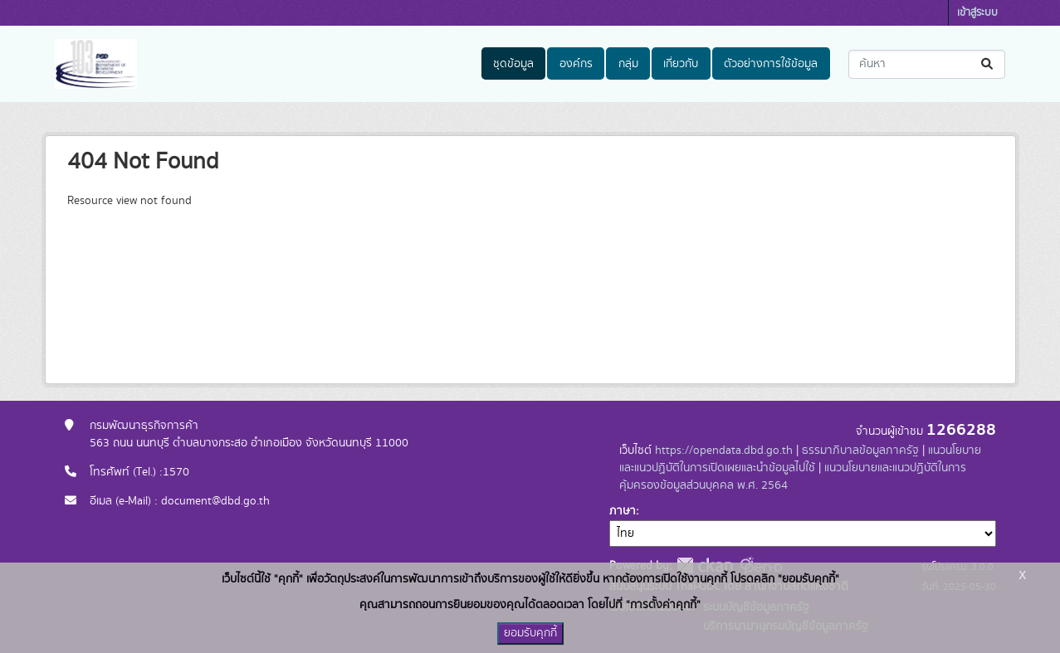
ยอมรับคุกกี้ (530, 633)
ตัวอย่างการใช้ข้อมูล (771, 64)
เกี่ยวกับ (680, 64)
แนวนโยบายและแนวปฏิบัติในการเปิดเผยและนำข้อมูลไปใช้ (800, 459)
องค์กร (576, 64)
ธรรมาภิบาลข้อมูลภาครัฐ (860, 450)
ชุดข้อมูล (513, 64)
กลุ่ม (628, 64)
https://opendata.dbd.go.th (724, 450)
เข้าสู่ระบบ (977, 13)
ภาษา (622, 511)
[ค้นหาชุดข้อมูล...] (926, 64)
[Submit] (988, 64)
